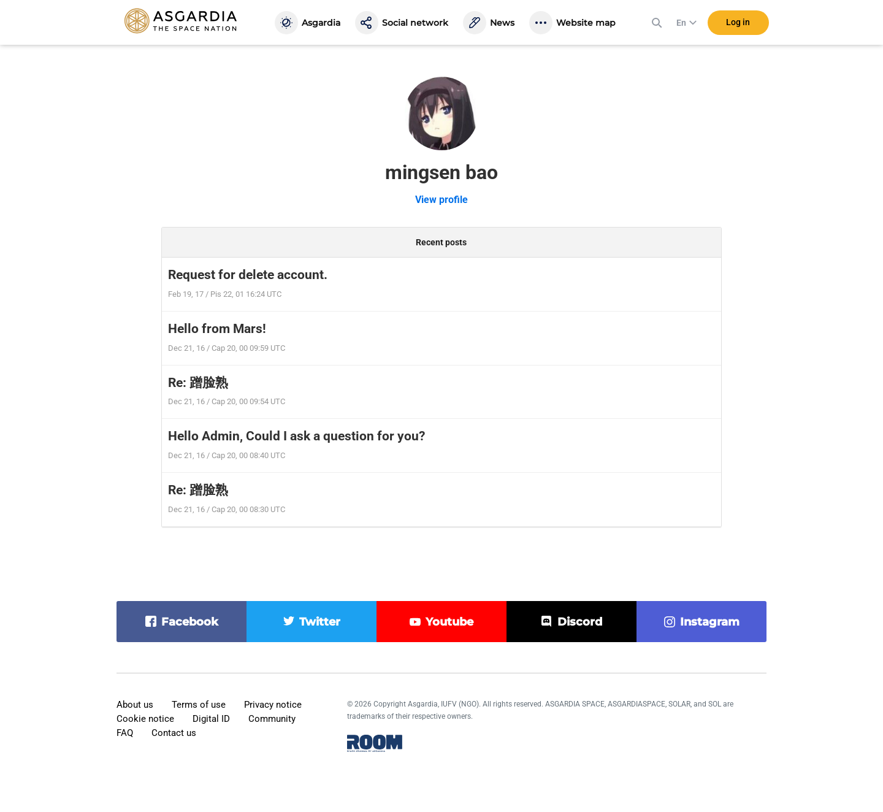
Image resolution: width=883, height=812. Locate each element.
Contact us (173, 732)
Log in (738, 24)
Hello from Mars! (217, 328)
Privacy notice (273, 704)
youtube (449, 622)
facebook (189, 622)
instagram (710, 622)
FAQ (125, 732)
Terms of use (199, 704)
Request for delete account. (247, 274)
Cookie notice (145, 718)
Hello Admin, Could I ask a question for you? (296, 436)
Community (272, 718)
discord (579, 622)
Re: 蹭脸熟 (198, 382)
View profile (441, 199)
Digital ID (211, 718)
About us (135, 704)
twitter (319, 622)
